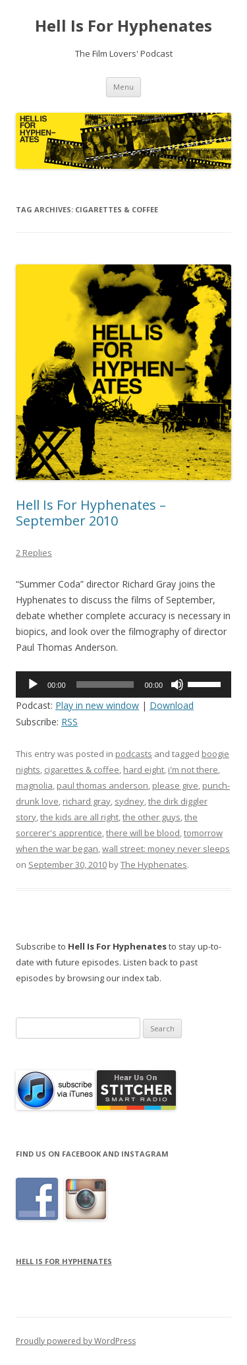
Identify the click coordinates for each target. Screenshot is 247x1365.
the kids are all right (79, 817)
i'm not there (193, 769)
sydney (129, 801)
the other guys (151, 817)
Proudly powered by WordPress (76, 1341)
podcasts (133, 754)
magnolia (34, 785)
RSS (69, 721)
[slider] (105, 684)
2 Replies (34, 553)
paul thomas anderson (102, 785)
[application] (123, 684)
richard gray (87, 801)
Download (172, 705)
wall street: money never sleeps (166, 849)
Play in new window (97, 705)
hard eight (143, 769)
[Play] (33, 684)
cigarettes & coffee (81, 769)
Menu (123, 87)
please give (175, 785)
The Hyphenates (154, 864)
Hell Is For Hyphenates (123, 26)
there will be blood (143, 833)
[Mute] (177, 684)
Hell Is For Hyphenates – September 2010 (91, 513)
